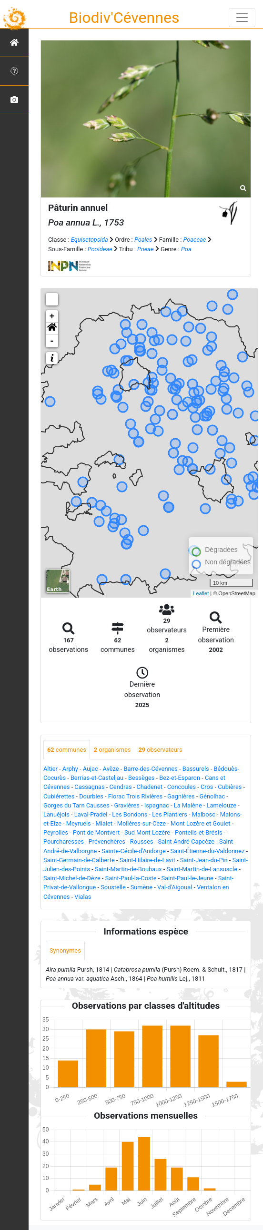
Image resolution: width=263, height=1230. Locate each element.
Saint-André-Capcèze (186, 841)
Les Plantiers (169, 814)
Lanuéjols (56, 814)
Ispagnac (156, 805)
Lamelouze (221, 805)
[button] (52, 329)
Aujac (90, 768)
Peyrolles (55, 832)
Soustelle (113, 887)
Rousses (141, 841)
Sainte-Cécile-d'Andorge (133, 851)
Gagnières (180, 796)
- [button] (52, 341)
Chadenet (149, 786)
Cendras (121, 786)
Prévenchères (107, 841)
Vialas (82, 896)
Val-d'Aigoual (174, 887)
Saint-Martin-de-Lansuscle (201, 869)
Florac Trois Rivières (135, 796)
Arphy (70, 768)
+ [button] (52, 316)
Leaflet (201, 593)
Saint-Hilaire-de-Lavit (147, 860)
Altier (50, 768)
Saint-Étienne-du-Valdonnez (208, 851)
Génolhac (212, 796)
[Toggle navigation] (242, 17)
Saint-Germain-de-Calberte (79, 860)
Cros (207, 786)
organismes (112, 749)
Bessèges (141, 777)
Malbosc (203, 814)
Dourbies (91, 796)
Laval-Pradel (91, 814)
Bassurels (195, 768)
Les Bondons (129, 814)
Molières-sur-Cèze (141, 823)
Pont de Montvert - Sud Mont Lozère (121, 832)
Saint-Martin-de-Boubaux (128, 869)
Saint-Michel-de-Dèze (72, 878)
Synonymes (65, 950)
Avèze (111, 768)
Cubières (230, 786)
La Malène (188, 805)
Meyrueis (78, 823)
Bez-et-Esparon (179, 777)
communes (66, 749)
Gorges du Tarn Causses (76, 805)
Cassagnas (89, 786)
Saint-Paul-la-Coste (131, 878)
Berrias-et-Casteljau (97, 777)
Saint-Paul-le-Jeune (187, 878)
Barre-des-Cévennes (150, 768)
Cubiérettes (58, 796)
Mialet (104, 823)
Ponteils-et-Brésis (199, 832)
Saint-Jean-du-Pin (204, 860)
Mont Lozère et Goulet (201, 823)
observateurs (160, 749)
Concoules (181, 786)
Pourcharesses (63, 841)
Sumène (142, 887)
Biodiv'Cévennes (124, 18)
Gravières (126, 805)
